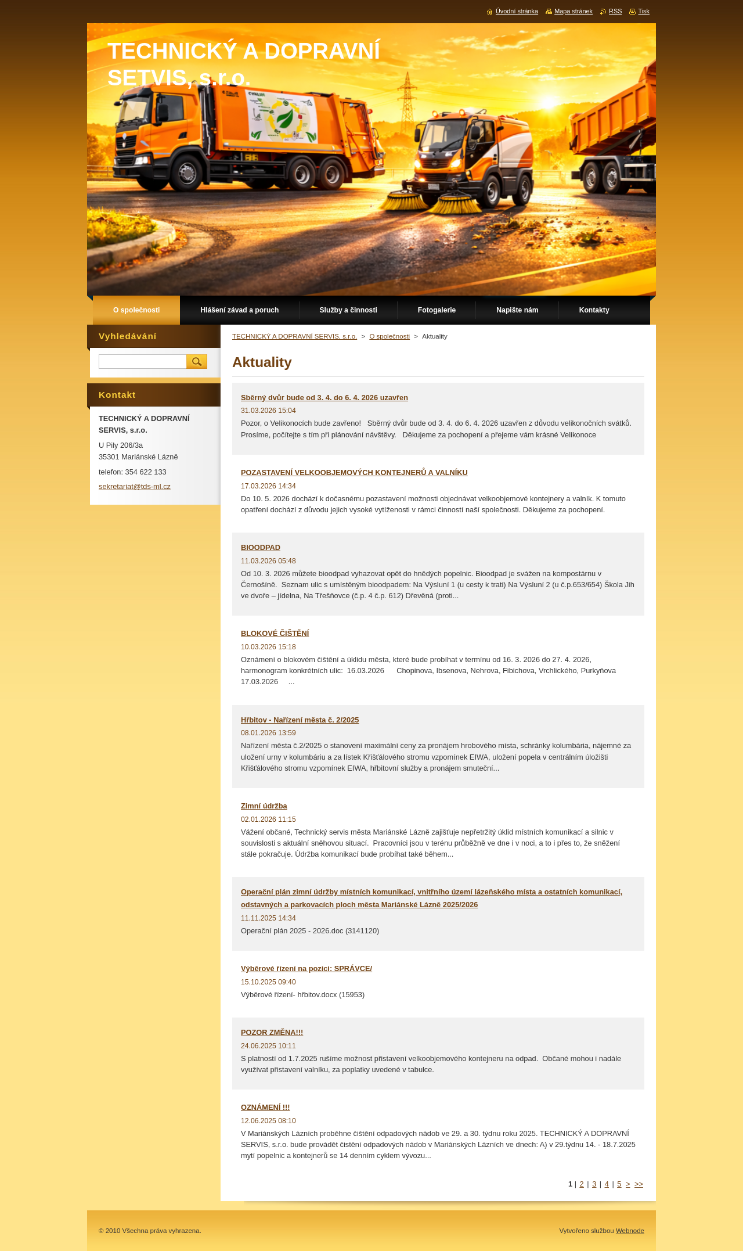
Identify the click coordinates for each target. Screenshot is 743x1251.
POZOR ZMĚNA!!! (272, 1032)
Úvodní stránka (517, 11)
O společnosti (389, 336)
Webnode (630, 1230)
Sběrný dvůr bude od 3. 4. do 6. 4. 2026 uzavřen (324, 397)
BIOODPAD (260, 547)
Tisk (644, 11)
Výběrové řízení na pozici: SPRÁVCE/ (306, 968)
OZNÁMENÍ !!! (265, 1107)
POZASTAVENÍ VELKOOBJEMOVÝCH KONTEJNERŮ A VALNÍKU (354, 472)
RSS (615, 11)
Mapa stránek (573, 11)
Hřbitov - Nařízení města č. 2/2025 (300, 720)
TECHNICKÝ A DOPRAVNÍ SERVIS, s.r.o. (294, 336)
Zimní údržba (264, 805)
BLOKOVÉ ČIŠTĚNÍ (275, 633)
